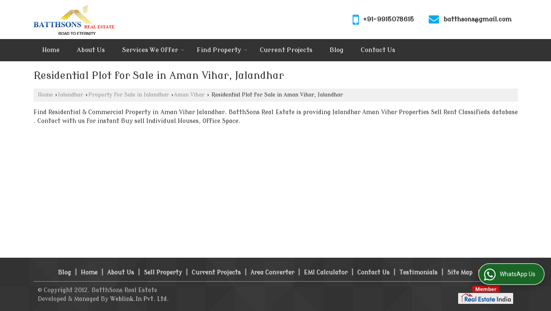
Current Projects (286, 50)
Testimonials (418, 272)
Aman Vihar (189, 95)
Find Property (222, 50)
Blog (336, 50)
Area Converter (272, 272)
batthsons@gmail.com (477, 19)
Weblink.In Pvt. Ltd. (139, 299)
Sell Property (163, 272)
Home (51, 50)
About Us (91, 50)
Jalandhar (70, 95)
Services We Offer (153, 50)
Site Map (459, 272)
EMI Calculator (326, 272)
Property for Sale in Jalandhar (128, 95)
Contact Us (378, 50)
